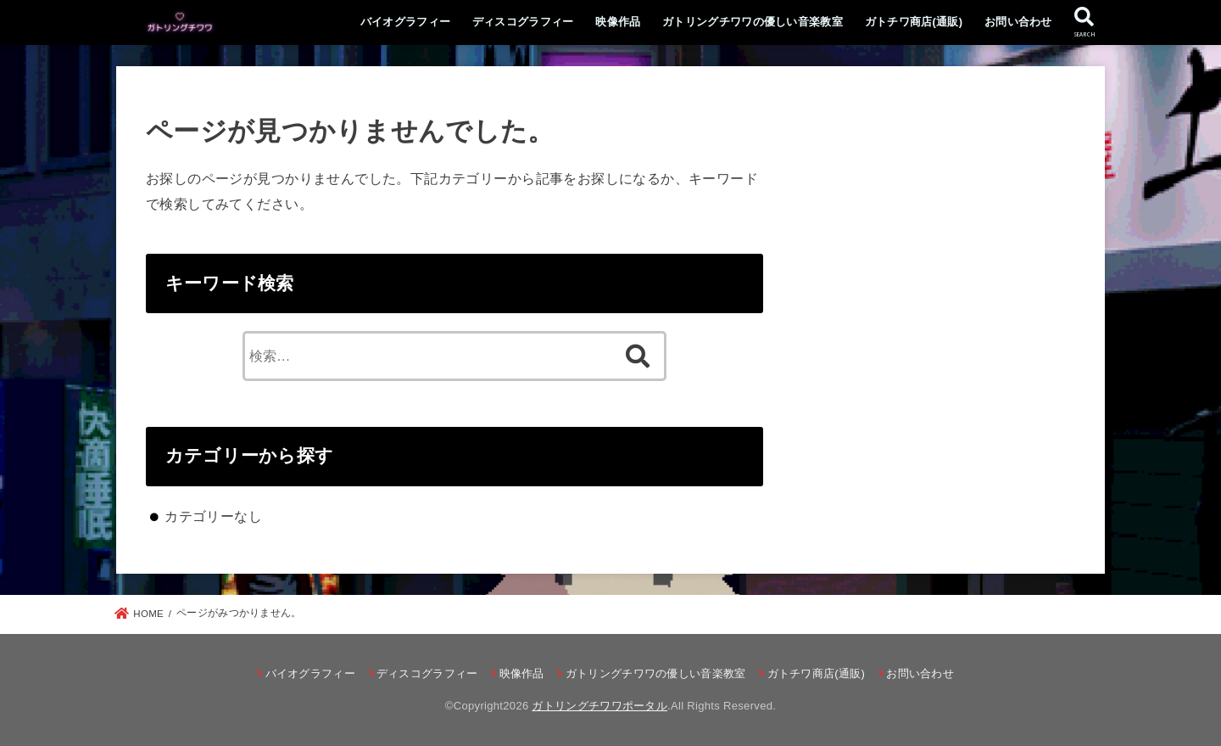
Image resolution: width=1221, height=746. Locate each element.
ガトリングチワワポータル (599, 705)
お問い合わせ (1018, 21)
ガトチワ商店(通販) (914, 21)
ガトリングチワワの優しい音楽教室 (752, 21)
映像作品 (617, 21)
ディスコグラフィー (523, 21)
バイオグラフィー (405, 21)
